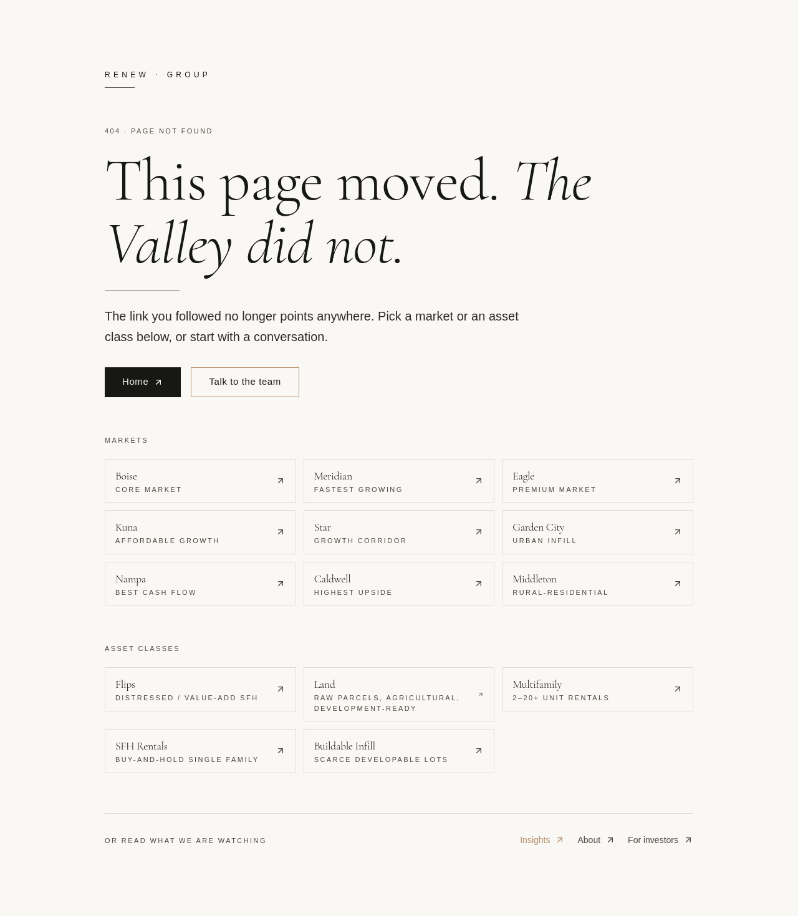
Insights (542, 840)
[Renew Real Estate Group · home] (399, 79)
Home (142, 381)
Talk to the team (245, 381)
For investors (660, 840)
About (596, 840)
